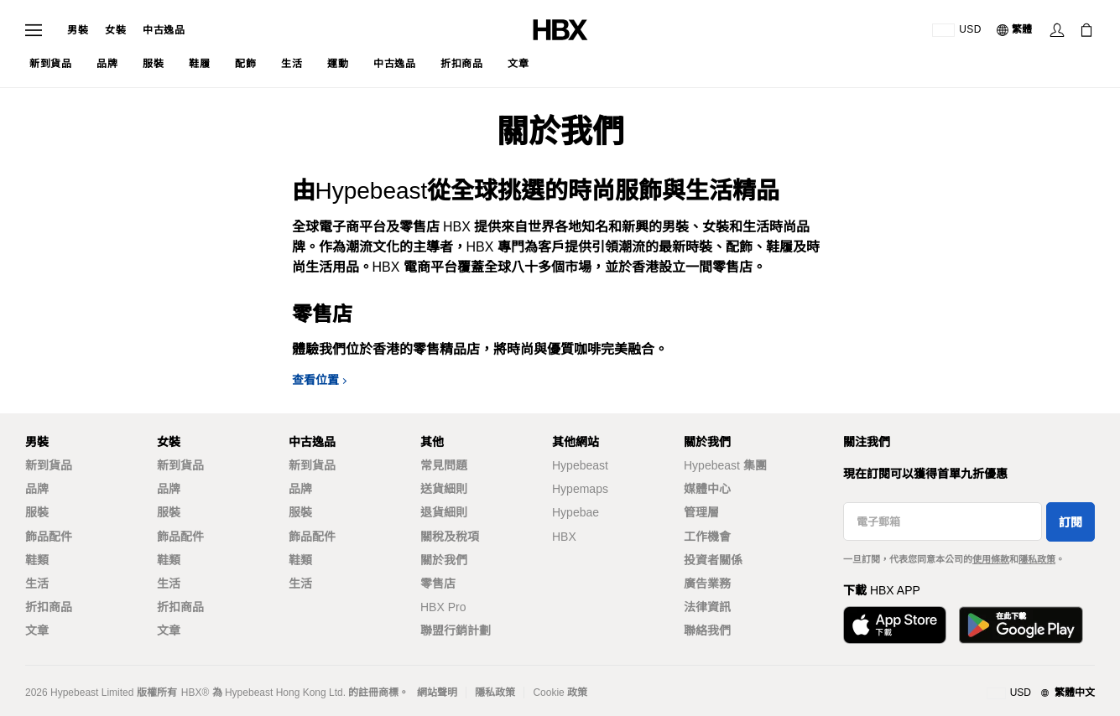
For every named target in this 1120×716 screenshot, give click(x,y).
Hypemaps (580, 488)
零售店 (438, 583)
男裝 (77, 30)
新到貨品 (48, 465)
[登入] (1057, 30)
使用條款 (990, 559)
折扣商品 (48, 607)
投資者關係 (713, 560)
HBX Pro (443, 607)
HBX (564, 536)
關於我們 (443, 560)
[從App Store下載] (894, 625)
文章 (37, 630)
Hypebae (575, 512)
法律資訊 (707, 607)
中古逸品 (164, 30)
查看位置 (315, 380)
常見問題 (443, 465)
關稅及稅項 (449, 536)
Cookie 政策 (560, 692)
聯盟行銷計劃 (455, 630)
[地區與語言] (1041, 693)
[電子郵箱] (942, 521)
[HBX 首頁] (560, 29)
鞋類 (37, 560)
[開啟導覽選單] (33, 30)
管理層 (701, 512)
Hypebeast (580, 465)
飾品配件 (48, 536)
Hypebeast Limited (91, 692)
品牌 (37, 488)
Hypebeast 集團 (725, 465)
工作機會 (707, 536)
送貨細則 (443, 488)
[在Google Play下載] (1021, 625)
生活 (37, 583)
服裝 (37, 512)
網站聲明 (437, 692)
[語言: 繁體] (1015, 30)
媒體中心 (707, 488)
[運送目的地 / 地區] (957, 30)
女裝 (115, 30)
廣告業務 (707, 583)
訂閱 (1070, 522)
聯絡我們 (707, 630)
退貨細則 (443, 512)
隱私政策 (1036, 559)
